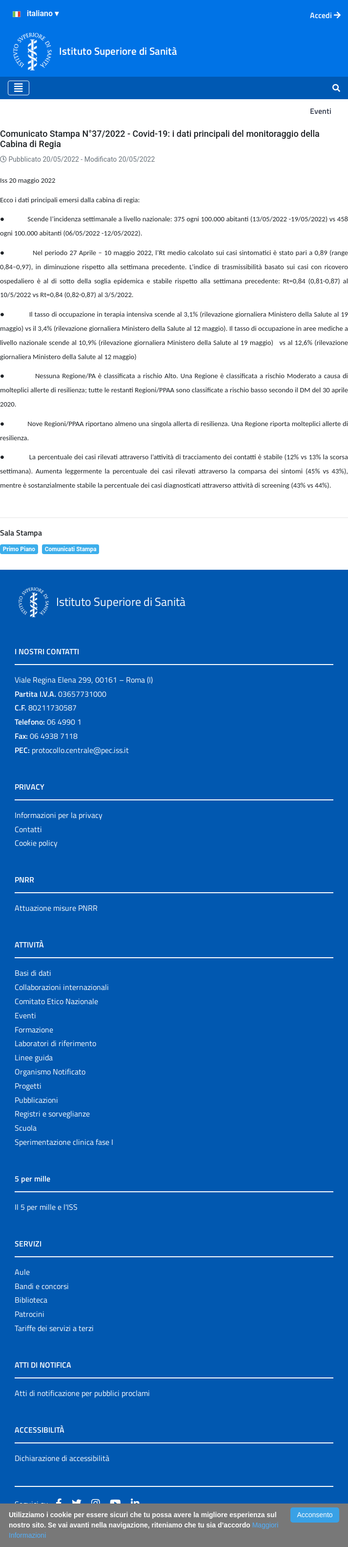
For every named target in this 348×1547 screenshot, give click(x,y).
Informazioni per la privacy (58, 815)
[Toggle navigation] (18, 88)
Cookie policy (36, 843)
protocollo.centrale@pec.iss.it (80, 750)
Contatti (28, 829)
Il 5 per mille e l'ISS (46, 1207)
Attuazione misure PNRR (56, 908)
